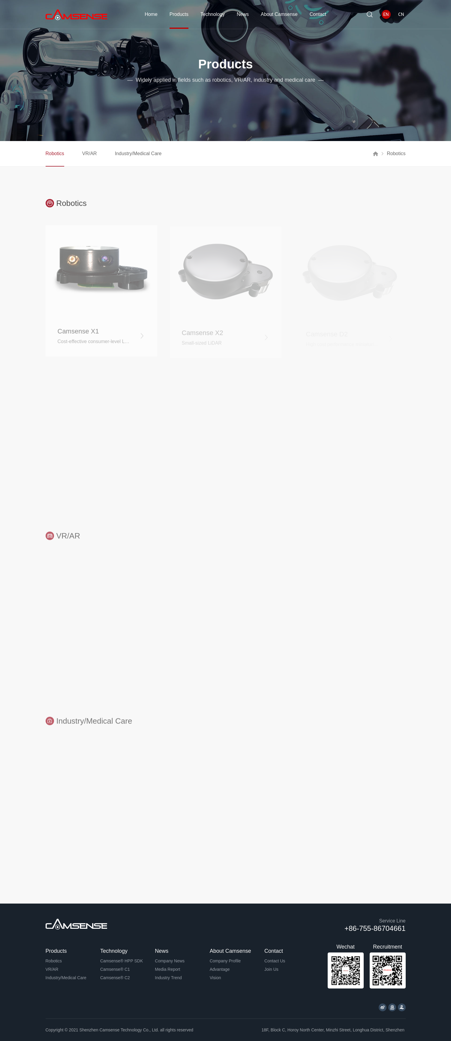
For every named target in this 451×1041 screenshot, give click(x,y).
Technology (212, 14)
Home (151, 14)
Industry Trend (168, 977)
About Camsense (279, 14)
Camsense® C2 (115, 977)
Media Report (167, 969)
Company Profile (225, 960)
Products (179, 14)
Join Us (271, 969)
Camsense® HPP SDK (121, 960)
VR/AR (89, 153)
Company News (170, 960)
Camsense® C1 (115, 969)
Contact (318, 14)
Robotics (55, 153)
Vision (215, 977)
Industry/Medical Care (138, 153)
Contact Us (274, 960)
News (243, 14)
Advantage (220, 969)
